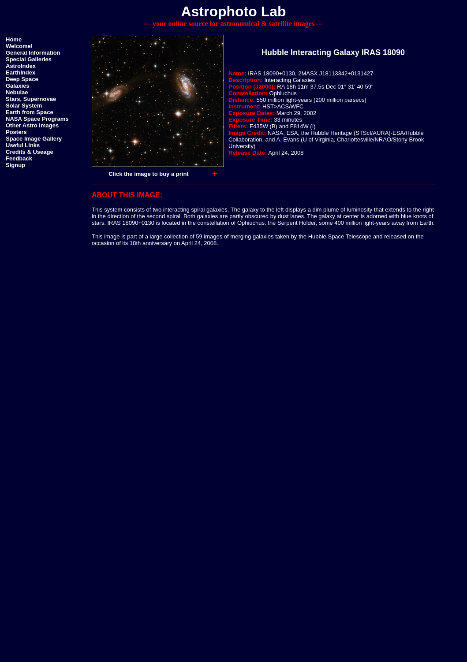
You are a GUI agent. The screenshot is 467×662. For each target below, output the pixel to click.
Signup (15, 165)
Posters (16, 132)
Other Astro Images (32, 125)
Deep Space (22, 79)
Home (14, 39)
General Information (33, 52)
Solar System (24, 105)
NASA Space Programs (37, 118)
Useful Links (23, 145)
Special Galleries (29, 59)
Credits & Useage (29, 152)
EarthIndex (20, 72)
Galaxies (18, 85)
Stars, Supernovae (31, 99)
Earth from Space (29, 112)
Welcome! (19, 46)
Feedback (19, 158)
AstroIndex (21, 66)
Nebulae (17, 92)
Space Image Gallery (34, 138)
